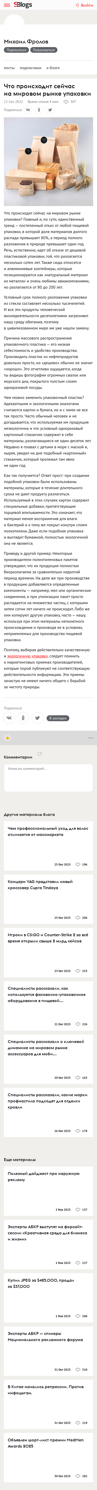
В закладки (57, 718)
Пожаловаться (44, 50)
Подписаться (16, 50)
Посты (9, 67)
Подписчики (30, 67)
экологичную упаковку (27, 655)
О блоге (53, 67)
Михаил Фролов (26, 41)
